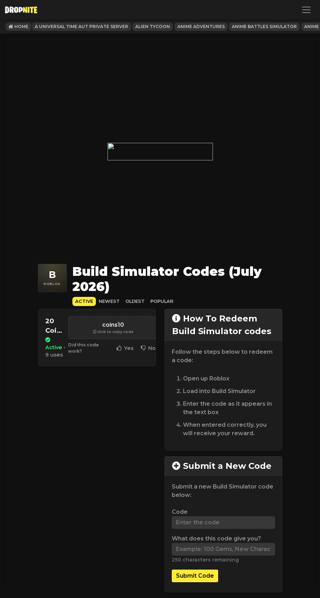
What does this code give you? (216, 538)
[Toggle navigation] (306, 9)
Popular (161, 301)
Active (84, 301)
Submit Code (195, 575)
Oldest (135, 301)
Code (180, 512)
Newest (109, 301)
